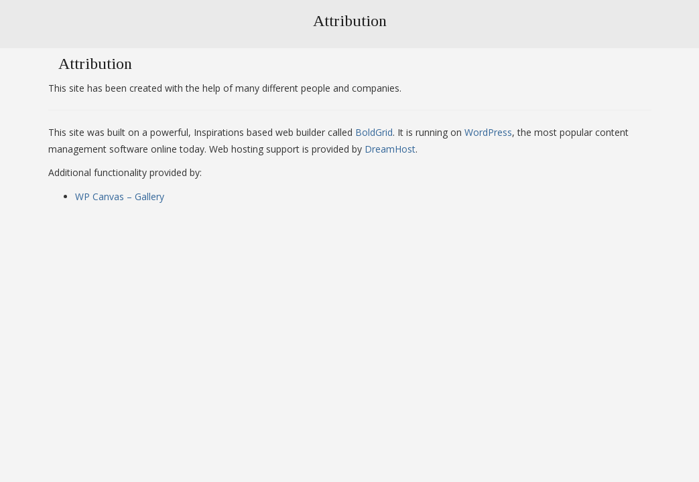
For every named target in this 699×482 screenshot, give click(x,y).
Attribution (350, 20)
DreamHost (390, 149)
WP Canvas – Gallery (119, 196)
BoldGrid (374, 132)
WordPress (488, 132)
